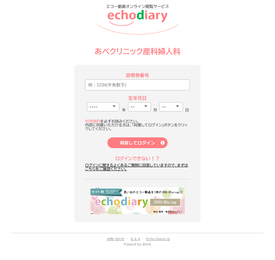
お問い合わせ (115, 238)
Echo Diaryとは (158, 238)
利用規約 (92, 121)
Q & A (135, 238)
